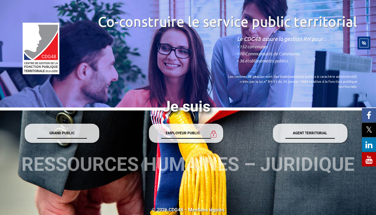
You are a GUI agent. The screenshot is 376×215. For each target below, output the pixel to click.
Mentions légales (206, 210)
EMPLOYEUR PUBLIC (183, 133)
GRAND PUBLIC (62, 133)
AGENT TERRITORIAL (310, 133)
